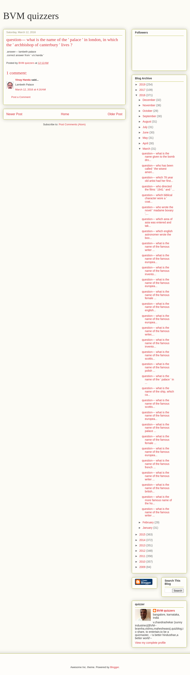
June (145, 132)
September (149, 116)
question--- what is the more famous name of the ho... (157, 500)
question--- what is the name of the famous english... (155, 307)
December (149, 99)
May (145, 137)
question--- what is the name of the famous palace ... (155, 428)
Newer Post (14, 114)
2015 (142, 534)
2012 (142, 550)
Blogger (114, 667)
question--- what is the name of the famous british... (155, 488)
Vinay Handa (23, 79)
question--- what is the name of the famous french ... (155, 464)
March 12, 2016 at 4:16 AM (30, 89)
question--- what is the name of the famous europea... (155, 259)
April (145, 143)
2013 (142, 545)
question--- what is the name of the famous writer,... (155, 331)
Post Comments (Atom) (72, 124)
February (148, 522)
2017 (142, 89)
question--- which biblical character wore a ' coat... (157, 198)
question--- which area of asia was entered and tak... (157, 222)
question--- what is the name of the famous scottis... (155, 355)
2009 (142, 567)
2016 (142, 95)
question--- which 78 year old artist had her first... (157, 179)
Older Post (115, 114)
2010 (142, 561)
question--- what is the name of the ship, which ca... (158, 391)
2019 (142, 84)
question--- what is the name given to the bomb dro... (158, 157)
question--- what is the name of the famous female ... (155, 295)
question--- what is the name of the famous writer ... (155, 247)
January (147, 527)
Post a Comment (20, 97)
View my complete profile (150, 642)
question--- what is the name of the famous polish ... (155, 367)
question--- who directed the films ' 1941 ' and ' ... (158, 188)
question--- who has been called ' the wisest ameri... (157, 169)
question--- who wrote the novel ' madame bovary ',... (157, 210)
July (145, 127)
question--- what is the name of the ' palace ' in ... (158, 379)
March (146, 148)
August (147, 121)
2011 (142, 556)
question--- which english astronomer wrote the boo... (157, 234)
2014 (142, 540)
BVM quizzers (31, 16)
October (147, 110)
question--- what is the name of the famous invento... (155, 271)
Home (65, 114)
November (149, 105)
